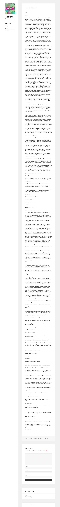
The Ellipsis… (7, 30)
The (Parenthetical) (9, 15)
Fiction (45, 438)
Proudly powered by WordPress (30, 504)
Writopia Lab (7, 31)
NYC (47, 438)
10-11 (43, 438)
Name (26, 466)
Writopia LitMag (33, 438)
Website (26, 475)
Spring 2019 (39, 438)
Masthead (6, 25)
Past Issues (6, 28)
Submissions (7, 26)
